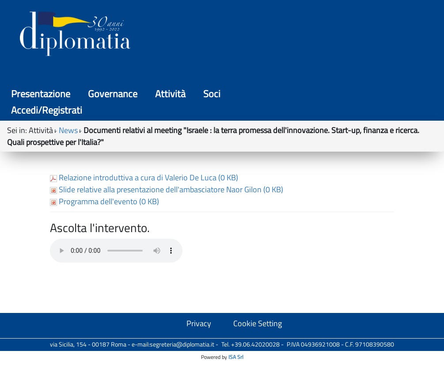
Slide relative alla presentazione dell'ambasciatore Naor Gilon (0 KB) (166, 248)
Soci (326, 35)
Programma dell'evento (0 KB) (104, 260)
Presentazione (155, 35)
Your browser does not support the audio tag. (116, 309)
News (68, 74)
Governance (227, 35)
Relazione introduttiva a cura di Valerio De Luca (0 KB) (144, 236)
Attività (284, 35)
